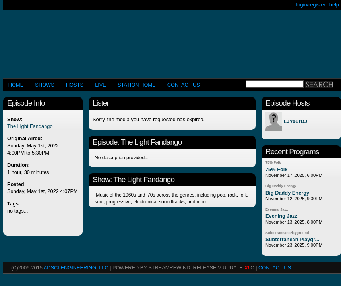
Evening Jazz (276, 209)
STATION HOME (137, 85)
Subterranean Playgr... (292, 239)
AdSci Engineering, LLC (76, 268)
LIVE (100, 85)
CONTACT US (183, 85)
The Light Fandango (30, 126)
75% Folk (273, 162)
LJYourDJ (295, 122)
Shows (44, 85)
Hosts (74, 85)
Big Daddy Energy (280, 186)
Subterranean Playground (287, 233)
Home (15, 85)
